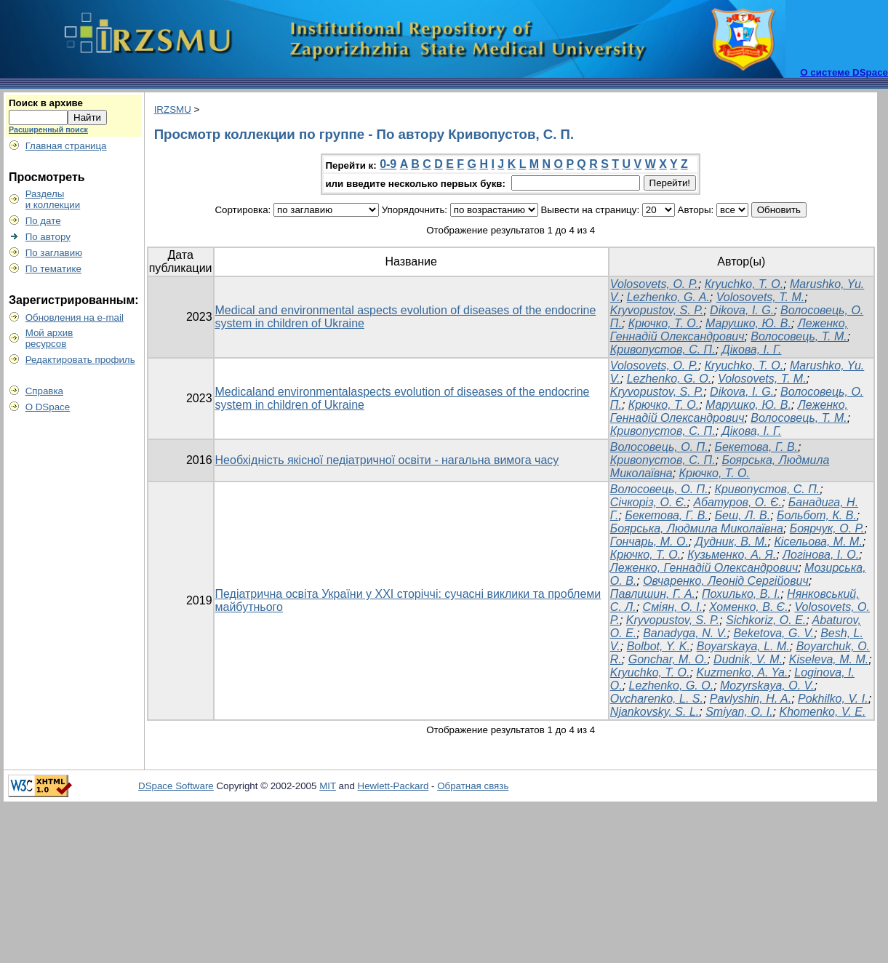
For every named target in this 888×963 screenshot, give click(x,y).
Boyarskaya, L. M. (743, 646)
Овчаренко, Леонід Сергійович (726, 581)
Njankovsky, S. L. (654, 712)
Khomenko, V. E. (823, 712)
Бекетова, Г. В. (756, 447)
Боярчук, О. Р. (827, 528)
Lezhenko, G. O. (669, 378)
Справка (44, 390)
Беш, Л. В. (742, 515)
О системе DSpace (844, 72)
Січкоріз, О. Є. (648, 502)
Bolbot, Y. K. (658, 646)
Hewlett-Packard (393, 785)
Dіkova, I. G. (742, 310)
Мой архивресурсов (49, 338)
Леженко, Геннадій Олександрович (729, 330)
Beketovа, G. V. (773, 633)
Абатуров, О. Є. (737, 502)
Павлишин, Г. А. (652, 594)
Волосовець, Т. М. (799, 336)
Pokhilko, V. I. (833, 698)
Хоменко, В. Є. (748, 607)
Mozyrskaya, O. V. (767, 685)
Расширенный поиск (48, 129)
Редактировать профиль (80, 359)
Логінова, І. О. (821, 554)
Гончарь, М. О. (649, 541)
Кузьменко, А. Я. (731, 554)
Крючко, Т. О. (663, 323)
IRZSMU (172, 109)
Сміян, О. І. (673, 607)
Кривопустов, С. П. (663, 349)
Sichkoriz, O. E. (766, 620)
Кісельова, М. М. (818, 541)
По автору (48, 236)
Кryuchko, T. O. (744, 284)
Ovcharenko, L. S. (656, 698)
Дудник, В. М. (731, 541)
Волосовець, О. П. (659, 447)
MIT (327, 785)
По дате (43, 220)
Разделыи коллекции (53, 199)
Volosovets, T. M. (760, 297)
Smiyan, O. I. (738, 712)
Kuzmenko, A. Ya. (742, 672)
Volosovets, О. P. (654, 284)
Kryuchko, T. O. (650, 672)
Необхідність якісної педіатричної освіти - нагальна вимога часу (387, 460)
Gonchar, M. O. (667, 659)
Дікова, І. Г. (752, 349)
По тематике (53, 268)
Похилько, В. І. (741, 594)
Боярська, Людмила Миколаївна (696, 528)
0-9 (388, 164)
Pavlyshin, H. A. (750, 698)
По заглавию (54, 252)
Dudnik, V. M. (748, 659)
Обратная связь (472, 785)
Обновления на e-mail (74, 317)
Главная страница (66, 145)
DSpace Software (176, 785)
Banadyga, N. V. (685, 633)
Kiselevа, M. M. (828, 659)
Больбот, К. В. (817, 515)
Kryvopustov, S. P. (656, 310)
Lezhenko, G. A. (668, 297)
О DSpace (48, 406)
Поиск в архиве (46, 102)
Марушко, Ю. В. (748, 323)
